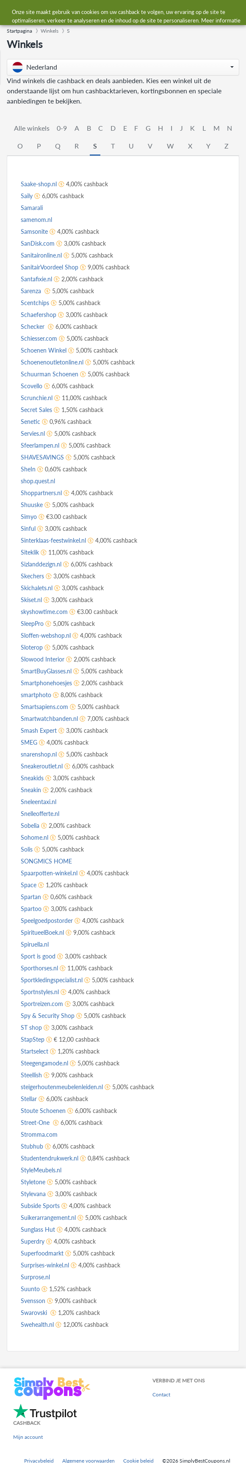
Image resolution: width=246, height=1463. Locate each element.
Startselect (34, 1051)
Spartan (31, 896)
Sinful (28, 528)
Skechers (32, 576)
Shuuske (32, 504)
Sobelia (30, 825)
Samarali (32, 207)
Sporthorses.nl (39, 968)
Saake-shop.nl (39, 184)
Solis (27, 849)
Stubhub (32, 1146)
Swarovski (35, 1312)
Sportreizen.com (42, 1003)
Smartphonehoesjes (46, 683)
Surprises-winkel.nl (45, 1265)
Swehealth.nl (37, 1324)
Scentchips (35, 302)
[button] (123, 67)
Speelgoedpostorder (47, 920)
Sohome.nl (34, 837)
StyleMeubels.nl (41, 1170)
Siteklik (30, 552)
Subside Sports (40, 1205)
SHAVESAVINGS (42, 457)
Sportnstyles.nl (40, 991)
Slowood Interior (42, 659)
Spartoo (31, 908)
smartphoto (36, 694)
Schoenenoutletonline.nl (52, 362)
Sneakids (32, 778)
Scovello (31, 386)
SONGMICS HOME (46, 861)
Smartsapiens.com (44, 706)
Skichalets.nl (37, 587)
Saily (27, 195)
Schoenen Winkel (43, 350)
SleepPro (32, 623)
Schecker (33, 326)
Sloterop (32, 647)
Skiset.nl (31, 599)
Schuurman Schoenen (49, 374)
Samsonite (34, 231)
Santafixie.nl (36, 279)
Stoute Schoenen (43, 1110)
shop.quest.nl (38, 481)
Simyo (29, 516)
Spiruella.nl (35, 944)
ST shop (31, 1027)
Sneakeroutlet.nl (42, 766)
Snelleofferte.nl (40, 813)
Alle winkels (32, 128)
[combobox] (131, 12)
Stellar (29, 1098)
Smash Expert (39, 730)
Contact (161, 1394)
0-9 (62, 128)
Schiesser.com (39, 338)
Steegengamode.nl (44, 1063)
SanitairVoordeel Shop (49, 267)
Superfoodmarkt (42, 1253)
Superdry (32, 1241)
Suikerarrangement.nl (48, 1217)
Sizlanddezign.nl (41, 564)
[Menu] (10, 12)
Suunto (30, 1288)
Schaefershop (38, 314)
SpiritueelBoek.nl (42, 932)
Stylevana (33, 1193)
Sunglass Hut (38, 1229)
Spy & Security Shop (48, 1015)
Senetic (30, 421)
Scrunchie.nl (37, 397)
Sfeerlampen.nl (40, 445)
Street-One (36, 1122)
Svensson (33, 1300)
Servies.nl (33, 433)
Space (28, 884)
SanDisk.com (38, 243)
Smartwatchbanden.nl (49, 718)
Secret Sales (36, 409)
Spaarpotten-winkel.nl (49, 873)
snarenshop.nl (39, 754)
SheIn (28, 469)
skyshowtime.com (44, 611)
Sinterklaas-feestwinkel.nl (53, 540)
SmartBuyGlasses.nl (46, 671)
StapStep (32, 1039)
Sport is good (38, 956)
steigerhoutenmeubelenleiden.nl (62, 1086)
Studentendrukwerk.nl (49, 1158)
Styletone (33, 1182)
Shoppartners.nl (41, 492)
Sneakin (31, 789)
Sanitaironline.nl (41, 255)
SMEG (29, 742)
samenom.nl (36, 219)
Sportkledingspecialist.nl (52, 980)
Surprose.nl (35, 1277)
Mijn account (28, 1437)
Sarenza (32, 290)
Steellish (31, 1075)
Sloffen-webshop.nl (46, 635)
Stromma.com (39, 1134)
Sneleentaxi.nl (38, 801)
